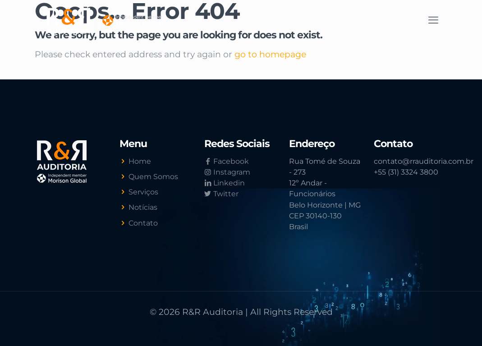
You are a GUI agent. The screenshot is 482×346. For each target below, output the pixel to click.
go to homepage (270, 54)
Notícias (143, 207)
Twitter (221, 193)
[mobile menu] (433, 20)
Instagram (227, 172)
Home (140, 161)
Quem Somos (153, 176)
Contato (143, 223)
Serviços (143, 192)
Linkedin (224, 183)
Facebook (226, 161)
